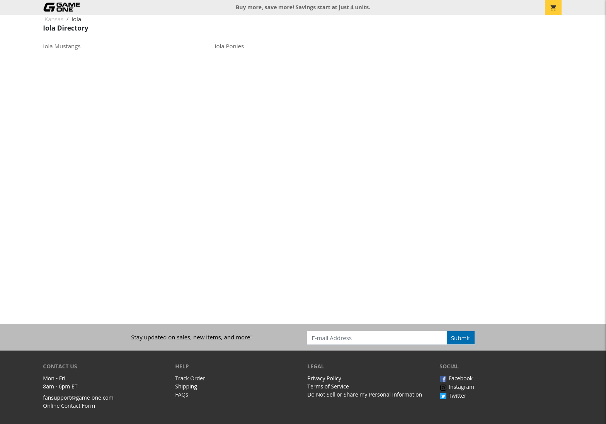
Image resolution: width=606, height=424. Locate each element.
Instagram (456, 386)
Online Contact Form (69, 405)
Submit (460, 338)
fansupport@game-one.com (78, 397)
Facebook (456, 378)
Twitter (452, 395)
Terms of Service (328, 386)
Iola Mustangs (61, 46)
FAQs (181, 394)
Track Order (190, 378)
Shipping (186, 386)
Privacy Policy (324, 378)
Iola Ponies (229, 46)
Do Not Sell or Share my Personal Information (364, 394)
